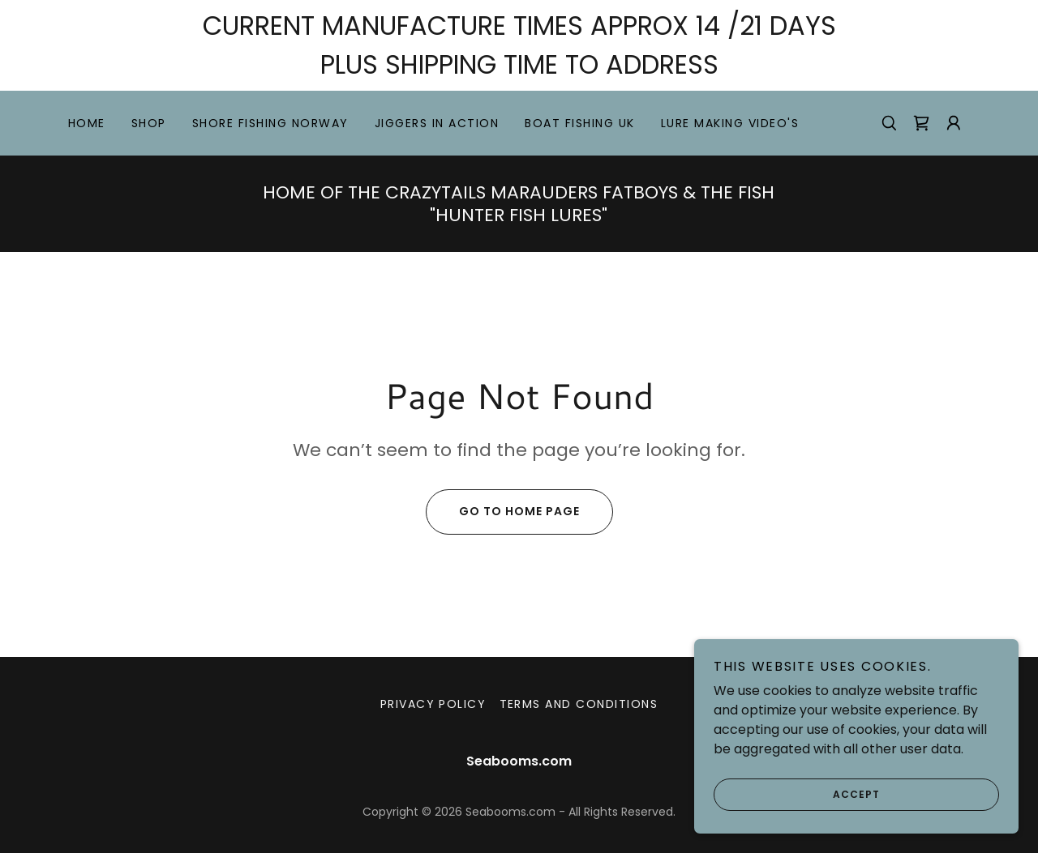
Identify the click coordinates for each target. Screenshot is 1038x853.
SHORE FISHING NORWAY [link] (270, 123)
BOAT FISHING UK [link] (579, 123)
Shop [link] (148, 123)
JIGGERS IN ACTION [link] (437, 123)
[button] (953, 123)
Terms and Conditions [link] (579, 704)
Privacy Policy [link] (433, 704)
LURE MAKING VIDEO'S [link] (730, 123)
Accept (797, 806)
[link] (921, 123)
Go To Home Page (503, 512)
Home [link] (86, 123)
